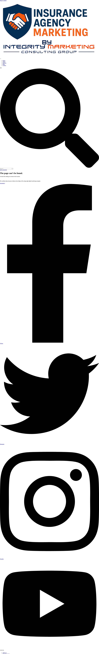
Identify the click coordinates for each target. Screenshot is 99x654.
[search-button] (12, 168)
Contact (4, 65)
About (4, 61)
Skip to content (3, 0)
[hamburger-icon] (0, 58)
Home (4, 60)
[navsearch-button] (49, 167)
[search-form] (6, 168)
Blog (4, 64)
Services (4, 63)
